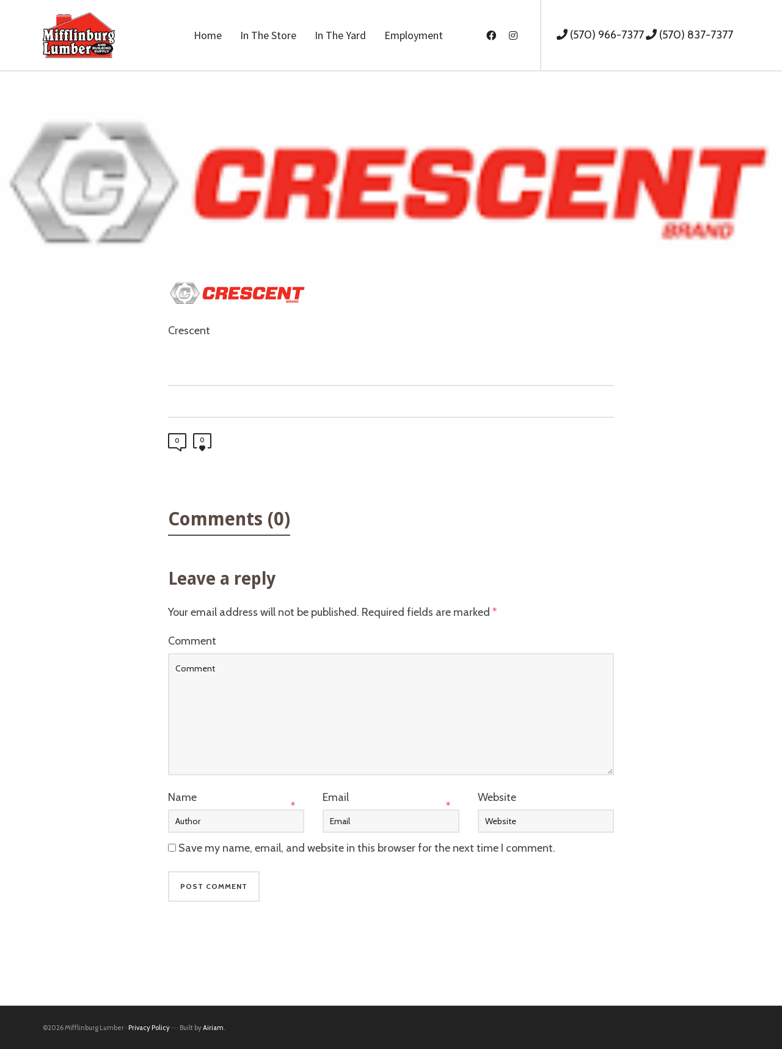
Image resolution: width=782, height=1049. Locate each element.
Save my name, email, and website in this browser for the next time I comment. (366, 848)
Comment (192, 641)
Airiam (213, 1027)
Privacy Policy (149, 1027)
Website (497, 797)
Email (336, 797)
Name (182, 797)
